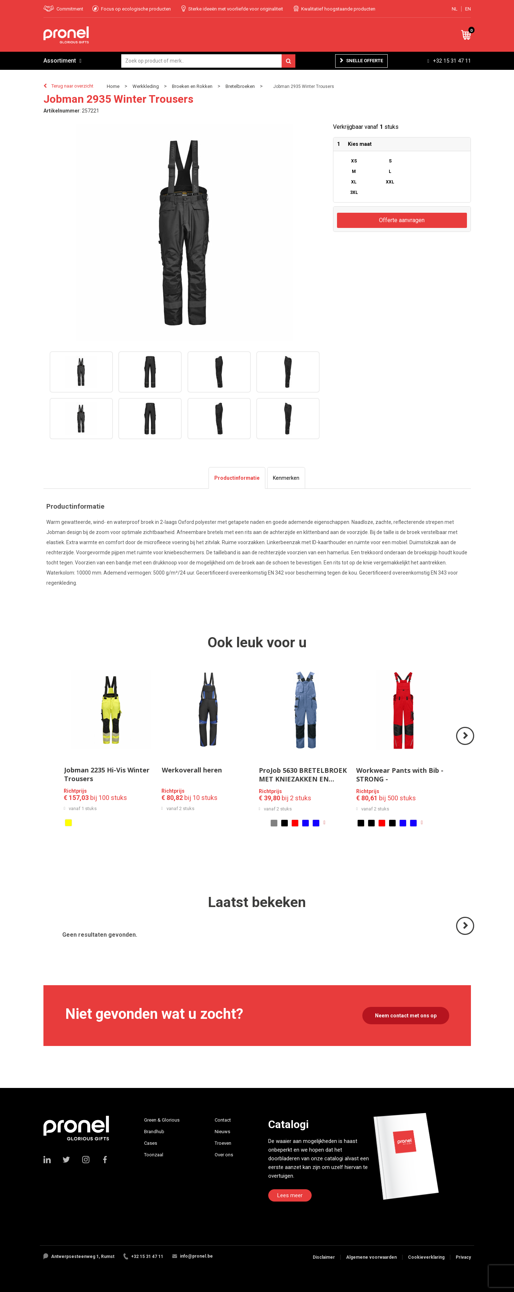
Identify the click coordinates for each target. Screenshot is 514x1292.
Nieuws (222, 1131)
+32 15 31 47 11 (452, 61)
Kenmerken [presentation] (286, 478)
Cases (150, 1143)
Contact (223, 1120)
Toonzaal (153, 1154)
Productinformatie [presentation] (237, 478)
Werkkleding (145, 86)
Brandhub (154, 1131)
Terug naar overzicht (72, 86)
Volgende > (465, 744)
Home (113, 86)
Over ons (224, 1154)
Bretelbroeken (240, 86)
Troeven (223, 1143)
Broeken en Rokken (192, 86)
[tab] (236, 478)
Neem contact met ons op (406, 1015)
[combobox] (208, 61)
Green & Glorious (162, 1120)
